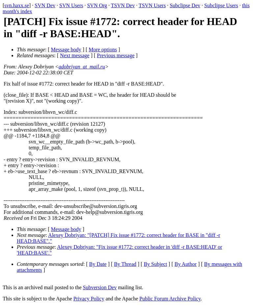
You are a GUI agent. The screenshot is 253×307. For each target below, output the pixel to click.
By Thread (125, 264)
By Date (98, 264)
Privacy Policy (88, 298)
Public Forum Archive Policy (170, 298)
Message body (66, 49)
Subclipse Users (221, 5)
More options (103, 49)
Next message (74, 55)
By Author (186, 264)
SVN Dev (45, 5)
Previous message (115, 55)
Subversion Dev (100, 287)
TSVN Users (152, 5)
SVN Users (71, 5)
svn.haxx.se (16, 5)
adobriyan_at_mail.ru (82, 66)
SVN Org (97, 5)
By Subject (155, 264)
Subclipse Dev (185, 5)
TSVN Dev (123, 5)
